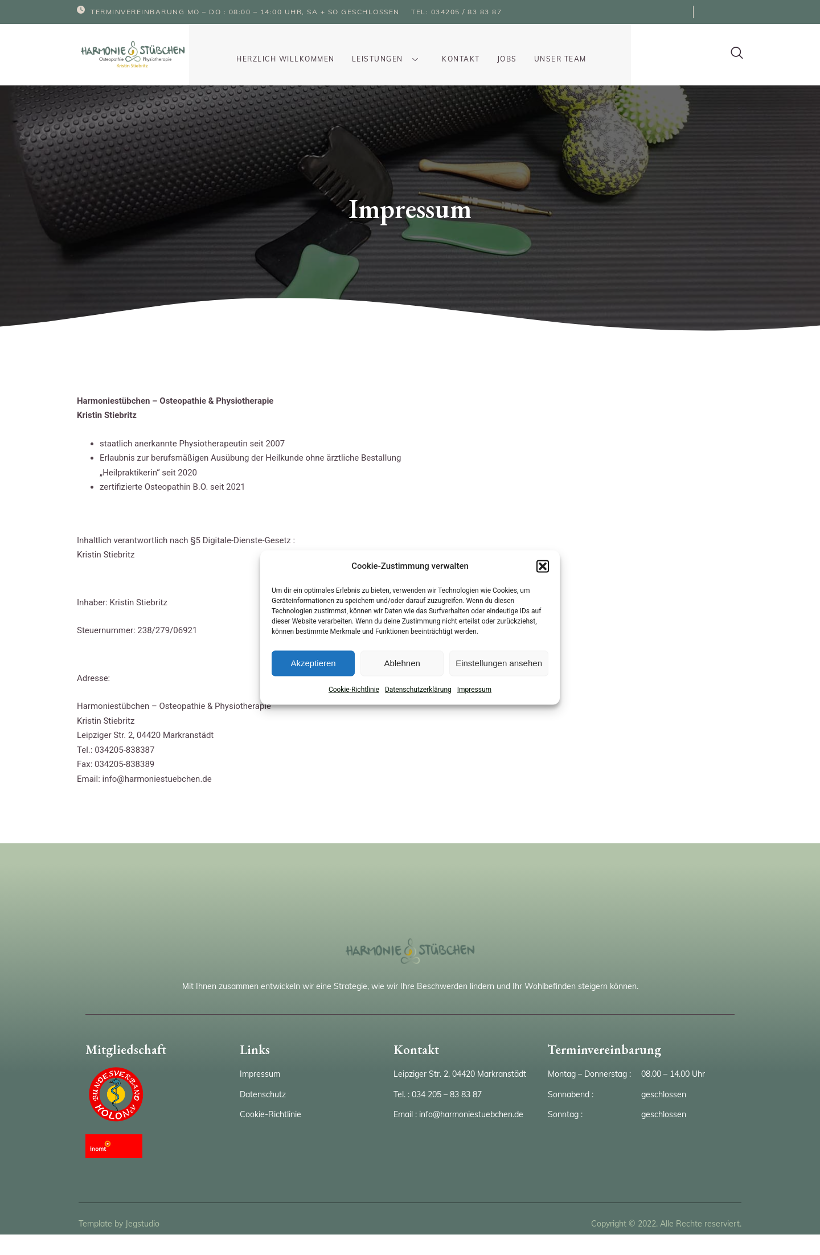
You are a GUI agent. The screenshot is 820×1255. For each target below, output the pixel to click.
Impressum (474, 689)
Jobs (500, 49)
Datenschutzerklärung (418, 689)
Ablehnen (402, 663)
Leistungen (387, 49)
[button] (542, 566)
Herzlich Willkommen (290, 49)
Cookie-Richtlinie (354, 689)
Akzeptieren (312, 663)
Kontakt (454, 49)
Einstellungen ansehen (499, 663)
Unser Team (553, 49)
